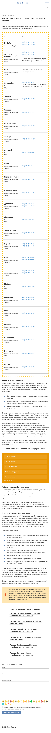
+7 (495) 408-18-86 (28, 273)
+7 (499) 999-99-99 (28, 54)
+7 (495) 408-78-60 (28, 244)
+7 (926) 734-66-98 (28, 193)
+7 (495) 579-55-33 (28, 299)
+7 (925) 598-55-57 (28, 313)
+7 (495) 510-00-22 (28, 367)
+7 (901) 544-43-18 (28, 206)
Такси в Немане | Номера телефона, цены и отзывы (26, 622)
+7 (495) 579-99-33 (28, 297)
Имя (4, 667)
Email (4, 674)
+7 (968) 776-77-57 (28, 219)
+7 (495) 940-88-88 (28, 233)
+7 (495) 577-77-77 (28, 112)
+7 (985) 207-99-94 (28, 326)
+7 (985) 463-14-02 (28, 179)
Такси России (22, 3)
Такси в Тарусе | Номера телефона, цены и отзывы (25, 638)
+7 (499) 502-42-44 (28, 126)
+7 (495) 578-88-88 (28, 152)
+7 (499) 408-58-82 (28, 259)
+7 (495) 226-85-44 (28, 99)
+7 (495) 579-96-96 (28, 246)
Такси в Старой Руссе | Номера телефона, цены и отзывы (23, 630)
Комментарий (6, 680)
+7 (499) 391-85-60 (28, 340)
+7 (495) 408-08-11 (28, 353)
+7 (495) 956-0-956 (28, 166)
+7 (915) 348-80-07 (28, 139)
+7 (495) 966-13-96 (28, 286)
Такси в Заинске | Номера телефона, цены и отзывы (21, 654)
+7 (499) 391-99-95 (28, 44)
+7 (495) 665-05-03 (28, 257)
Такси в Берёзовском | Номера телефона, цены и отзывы (23, 646)
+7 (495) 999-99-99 (28, 52)
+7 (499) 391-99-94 (28, 42)
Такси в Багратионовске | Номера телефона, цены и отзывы (25, 614)
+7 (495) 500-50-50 (28, 82)
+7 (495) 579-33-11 (28, 204)
